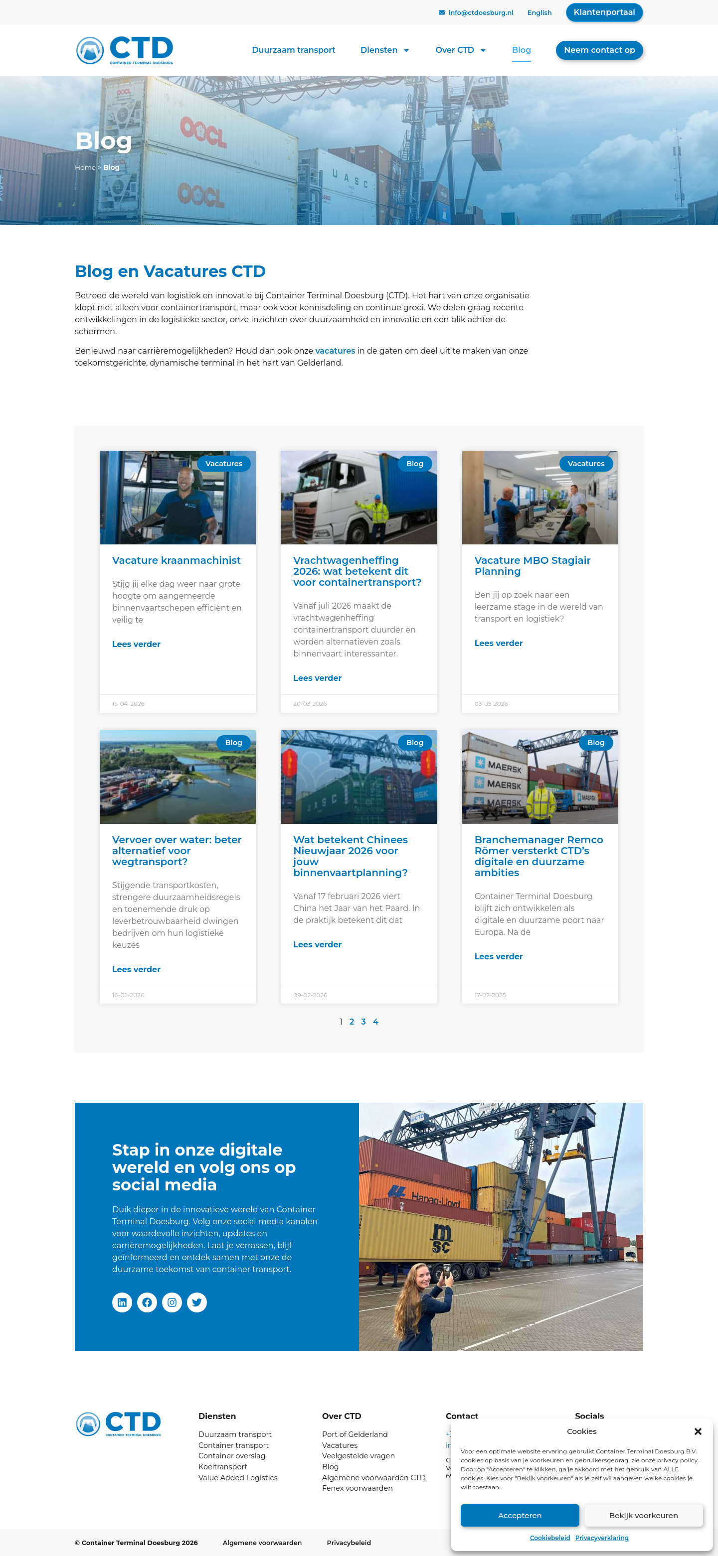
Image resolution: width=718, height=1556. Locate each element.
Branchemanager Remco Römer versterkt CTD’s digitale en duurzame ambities (539, 856)
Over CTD (461, 50)
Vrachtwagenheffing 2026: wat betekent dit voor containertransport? (357, 571)
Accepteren (520, 1515)
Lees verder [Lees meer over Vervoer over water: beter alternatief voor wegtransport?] (136, 969)
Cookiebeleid (550, 1538)
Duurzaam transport (294, 50)
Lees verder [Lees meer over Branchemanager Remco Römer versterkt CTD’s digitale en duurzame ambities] (499, 956)
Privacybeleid (349, 1543)
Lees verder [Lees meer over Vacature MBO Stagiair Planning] (499, 643)
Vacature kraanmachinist (176, 560)
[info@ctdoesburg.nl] (442, 12)
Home (85, 167)
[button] (698, 1431)
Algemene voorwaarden (262, 1543)
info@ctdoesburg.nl (481, 12)
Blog (521, 50)
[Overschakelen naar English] (540, 13)
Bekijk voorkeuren (643, 1515)
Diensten (385, 50)
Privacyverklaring (602, 1538)
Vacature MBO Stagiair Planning (533, 565)
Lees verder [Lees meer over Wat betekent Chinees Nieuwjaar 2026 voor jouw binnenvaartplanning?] (317, 944)
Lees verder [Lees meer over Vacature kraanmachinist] (136, 644)
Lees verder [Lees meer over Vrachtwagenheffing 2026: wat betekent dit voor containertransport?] (317, 678)
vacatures (335, 351)
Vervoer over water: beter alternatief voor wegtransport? (177, 851)
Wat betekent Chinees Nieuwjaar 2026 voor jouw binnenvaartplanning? (350, 856)
